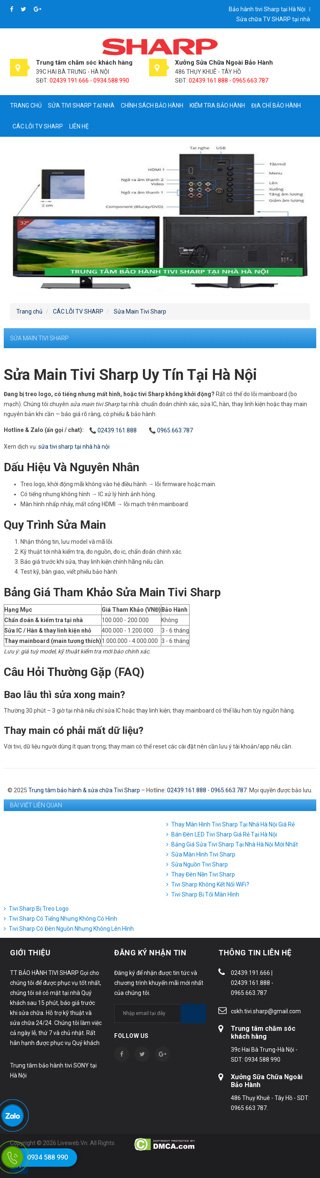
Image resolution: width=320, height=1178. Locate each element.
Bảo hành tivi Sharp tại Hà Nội (267, 9)
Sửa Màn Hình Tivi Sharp (203, 854)
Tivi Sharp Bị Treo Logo (39, 908)
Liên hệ (79, 126)
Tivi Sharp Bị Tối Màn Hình (205, 894)
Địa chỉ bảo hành (276, 105)
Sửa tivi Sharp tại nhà (81, 105)
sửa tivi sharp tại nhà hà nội (74, 446)
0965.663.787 (229, 790)
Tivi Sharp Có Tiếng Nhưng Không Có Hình (63, 918)
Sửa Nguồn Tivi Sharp (199, 864)
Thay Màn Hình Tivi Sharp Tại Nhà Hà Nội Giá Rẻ (233, 824)
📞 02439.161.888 (113, 430)
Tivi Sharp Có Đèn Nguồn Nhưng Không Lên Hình (71, 928)
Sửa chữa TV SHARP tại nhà (273, 19)
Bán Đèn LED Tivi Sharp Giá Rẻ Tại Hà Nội (224, 834)
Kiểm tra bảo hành (217, 105)
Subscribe (193, 1013)
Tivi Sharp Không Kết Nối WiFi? (210, 884)
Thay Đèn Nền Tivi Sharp (203, 874)
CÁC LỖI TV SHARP (37, 126)
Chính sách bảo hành (152, 105)
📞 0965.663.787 (171, 430)
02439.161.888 (186, 790)
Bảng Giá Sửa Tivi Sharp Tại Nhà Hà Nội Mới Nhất (234, 844)
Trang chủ (26, 105)
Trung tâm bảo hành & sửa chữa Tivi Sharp (84, 790)
